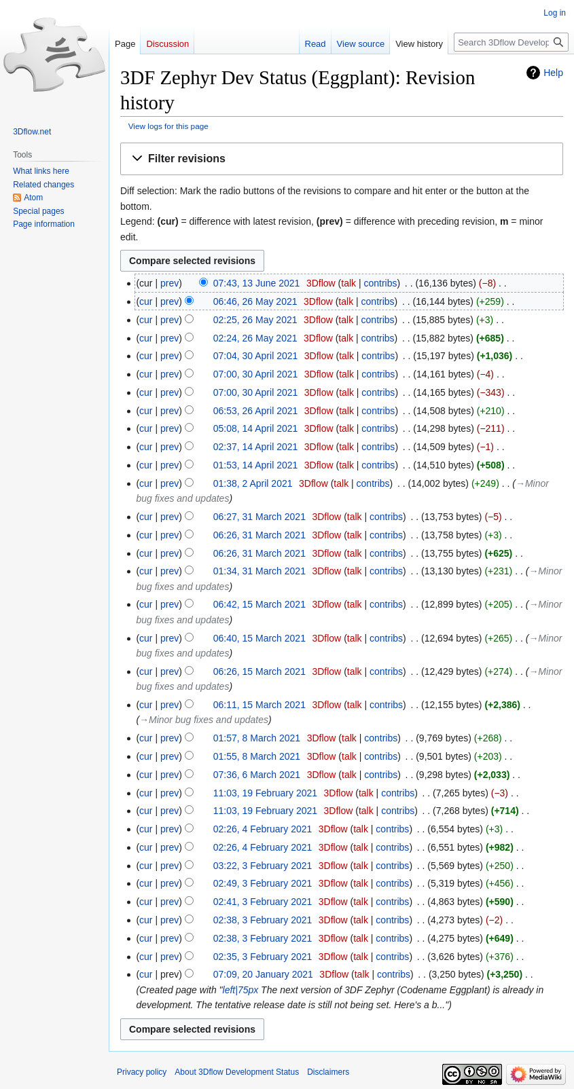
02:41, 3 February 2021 (262, 901)
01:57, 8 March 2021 (256, 738)
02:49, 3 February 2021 (262, 883)
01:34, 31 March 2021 (259, 571)
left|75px (241, 989)
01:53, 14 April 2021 (255, 465)
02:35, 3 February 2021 (262, 956)
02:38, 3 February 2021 (262, 920)
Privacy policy (141, 1072)
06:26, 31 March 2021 (259, 535)
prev (169, 283)
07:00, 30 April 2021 (255, 374)
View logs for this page (168, 126)
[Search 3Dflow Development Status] (511, 42)
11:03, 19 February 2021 (265, 793)
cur (145, 301)
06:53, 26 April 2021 (255, 410)
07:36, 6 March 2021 (256, 774)
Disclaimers (328, 1072)
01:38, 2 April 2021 (253, 483)
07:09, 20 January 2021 (263, 974)
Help (553, 72)
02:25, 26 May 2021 (255, 319)
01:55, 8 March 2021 (256, 756)
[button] (342, 159)
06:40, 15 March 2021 (259, 638)
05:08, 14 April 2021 (255, 428)
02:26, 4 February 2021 (262, 829)
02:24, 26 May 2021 (255, 338)
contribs (380, 283)
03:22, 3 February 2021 (262, 865)
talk (348, 283)
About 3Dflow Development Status (237, 1072)
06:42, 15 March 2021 (259, 604)
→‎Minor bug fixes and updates (203, 719)
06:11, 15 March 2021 (259, 704)
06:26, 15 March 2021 (259, 671)
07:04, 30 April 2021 (255, 355)
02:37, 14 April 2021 (255, 446)
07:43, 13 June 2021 (256, 283)
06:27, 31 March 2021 (259, 516)
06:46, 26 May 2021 (255, 301)
